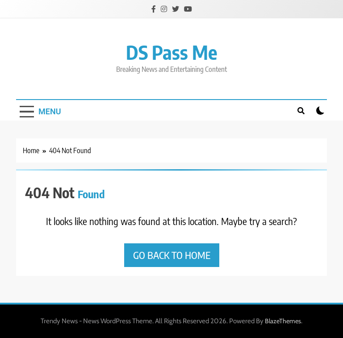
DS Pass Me (172, 52)
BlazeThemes (283, 321)
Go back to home (171, 255)
